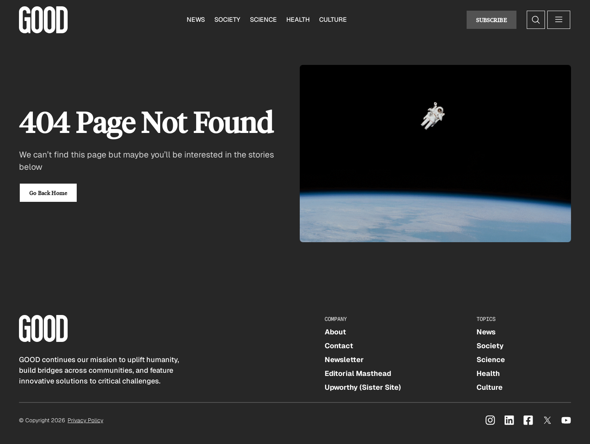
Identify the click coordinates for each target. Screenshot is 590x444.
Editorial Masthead (358, 373)
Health (298, 19)
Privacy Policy (85, 420)
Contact (339, 345)
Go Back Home (48, 192)
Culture (333, 19)
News (196, 19)
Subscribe (491, 19)
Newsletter (344, 359)
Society (227, 19)
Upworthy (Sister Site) (363, 387)
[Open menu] (558, 20)
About (335, 331)
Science (263, 19)
